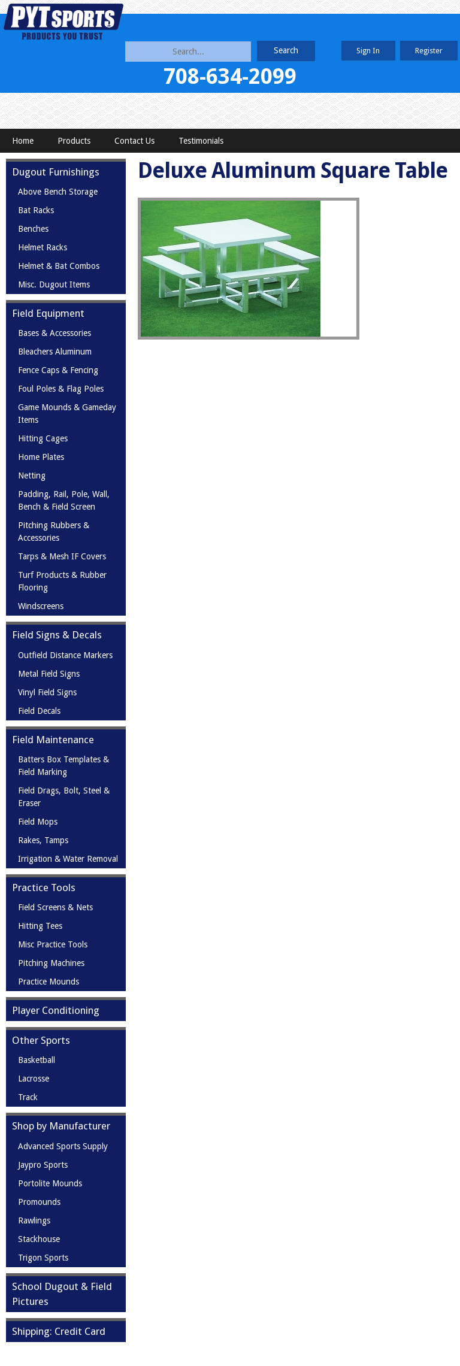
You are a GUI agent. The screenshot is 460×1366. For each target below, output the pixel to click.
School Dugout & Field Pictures (62, 1293)
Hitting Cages (43, 438)
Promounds (39, 1202)
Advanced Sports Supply (63, 1146)
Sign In (368, 50)
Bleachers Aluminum (55, 351)
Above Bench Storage (58, 191)
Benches (33, 229)
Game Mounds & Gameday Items (67, 413)
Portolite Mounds (50, 1183)
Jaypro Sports (43, 1165)
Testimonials (200, 141)
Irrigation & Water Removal (68, 859)
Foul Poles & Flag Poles (61, 388)
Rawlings (34, 1220)
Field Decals (39, 711)
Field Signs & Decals (57, 635)
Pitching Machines (51, 963)
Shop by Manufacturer (61, 1126)
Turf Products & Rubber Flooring (62, 581)
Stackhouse (39, 1239)
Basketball (36, 1060)
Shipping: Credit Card (58, 1331)
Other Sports (41, 1040)
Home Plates (41, 457)
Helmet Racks (42, 247)
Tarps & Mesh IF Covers (62, 556)
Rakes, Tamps (43, 840)
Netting (32, 475)
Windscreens (40, 606)
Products (74, 141)
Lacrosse (33, 1078)
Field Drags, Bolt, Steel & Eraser (64, 797)
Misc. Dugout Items (54, 284)
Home (23, 141)
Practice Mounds (48, 981)
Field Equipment (48, 313)
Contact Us (134, 141)
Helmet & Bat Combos (58, 266)
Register (429, 50)
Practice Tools (43, 887)
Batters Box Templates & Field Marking (63, 766)
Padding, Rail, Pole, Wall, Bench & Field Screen (64, 500)
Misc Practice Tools (52, 944)
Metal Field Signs (49, 674)
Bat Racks (36, 210)
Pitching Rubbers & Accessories (53, 531)
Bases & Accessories (54, 333)
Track (28, 1097)
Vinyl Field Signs (47, 692)
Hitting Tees (40, 926)
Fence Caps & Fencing (58, 370)
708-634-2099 (230, 76)
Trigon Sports (43, 1257)
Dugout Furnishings (55, 172)
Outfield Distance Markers (65, 655)
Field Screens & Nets (55, 907)
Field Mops (38, 821)
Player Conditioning (55, 1010)
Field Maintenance (53, 740)
